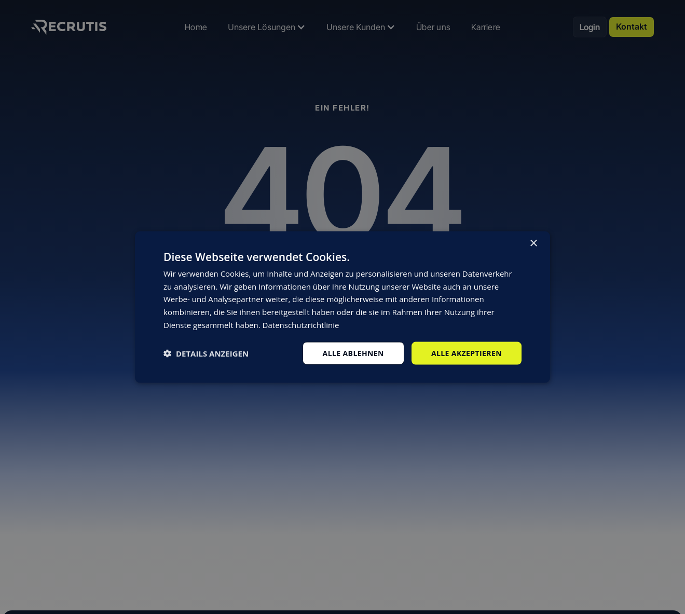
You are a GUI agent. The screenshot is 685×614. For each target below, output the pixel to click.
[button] (206, 353)
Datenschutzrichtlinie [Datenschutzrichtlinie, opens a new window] (301, 324)
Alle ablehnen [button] (353, 353)
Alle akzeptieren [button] (466, 353)
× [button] (533, 243)
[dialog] (342, 307)
